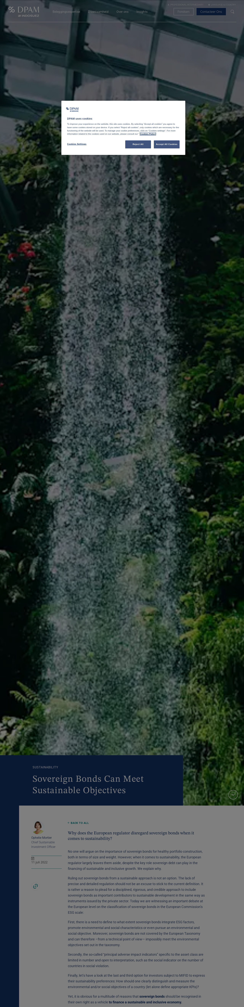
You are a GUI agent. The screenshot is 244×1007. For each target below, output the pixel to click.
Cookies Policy (148, 134)
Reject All (138, 144)
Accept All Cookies (166, 144)
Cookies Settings (76, 144)
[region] (123, 128)
